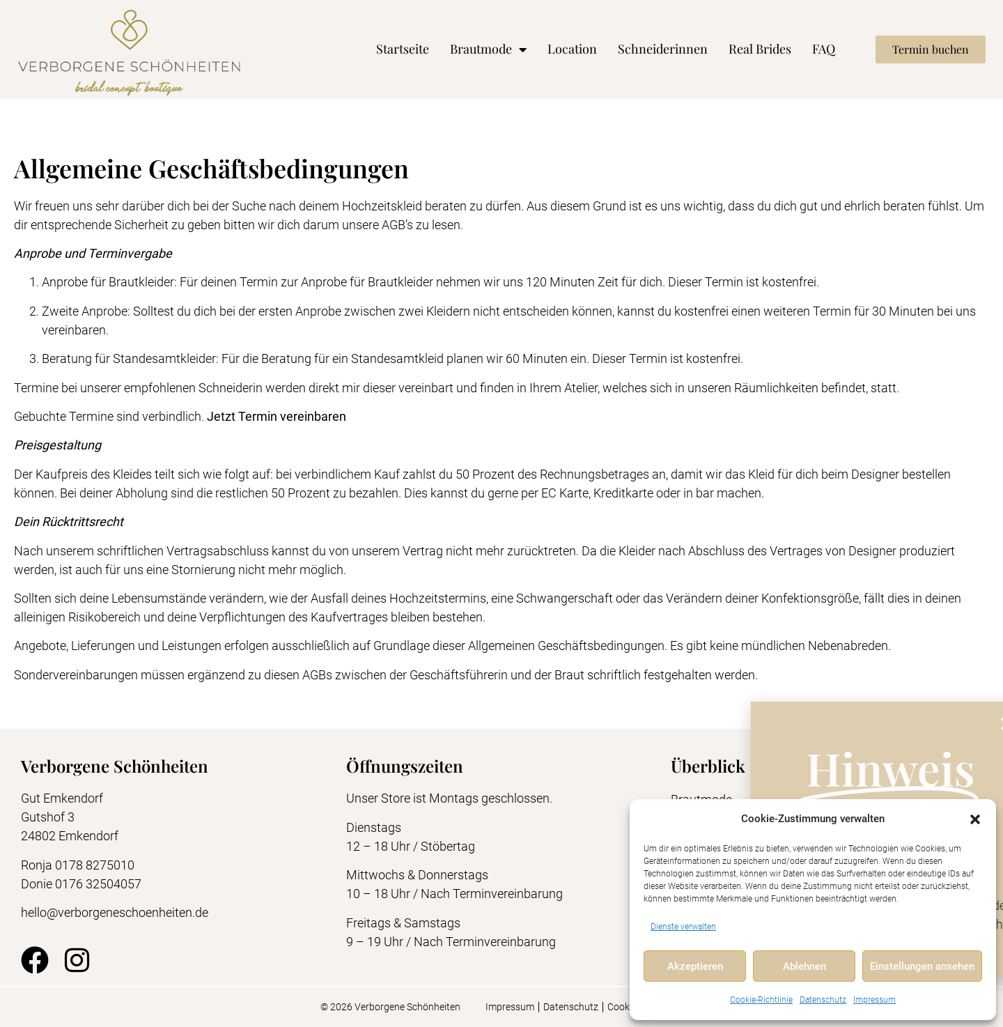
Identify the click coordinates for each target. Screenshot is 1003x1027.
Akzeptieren (695, 966)
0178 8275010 (94, 865)
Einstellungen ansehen (922, 966)
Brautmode (488, 49)
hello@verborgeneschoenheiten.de (114, 912)
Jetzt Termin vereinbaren (276, 416)
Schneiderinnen (663, 48)
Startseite (402, 48)
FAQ (823, 48)
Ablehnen (804, 966)
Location (572, 48)
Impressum (874, 1000)
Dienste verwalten (683, 927)
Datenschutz (823, 1000)
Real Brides (760, 48)
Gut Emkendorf (62, 798)
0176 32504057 (99, 884)
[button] (975, 819)
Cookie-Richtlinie (761, 1000)
